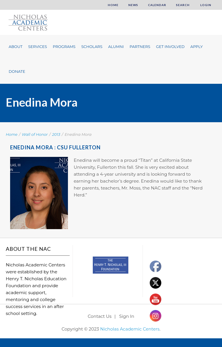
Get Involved (170, 46)
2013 (56, 134)
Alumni (116, 46)
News (133, 5)
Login (205, 5)
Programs (64, 46)
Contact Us (100, 316)
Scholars (91, 46)
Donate (17, 71)
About (16, 46)
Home (113, 5)
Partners (140, 46)
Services (37, 46)
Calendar (157, 5)
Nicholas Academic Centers (129, 329)
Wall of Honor (35, 134)
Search (183, 5)
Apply (196, 46)
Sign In (126, 316)
